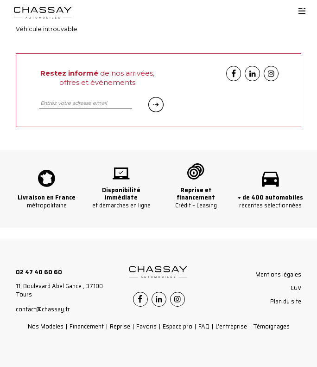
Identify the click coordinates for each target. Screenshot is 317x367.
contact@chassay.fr (43, 309)
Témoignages (271, 326)
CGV (296, 287)
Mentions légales (278, 274)
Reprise (120, 326)
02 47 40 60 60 (39, 272)
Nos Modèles (45, 326)
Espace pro (177, 326)
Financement (87, 326)
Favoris (146, 326)
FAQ (203, 326)
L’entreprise (231, 326)
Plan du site (285, 301)
